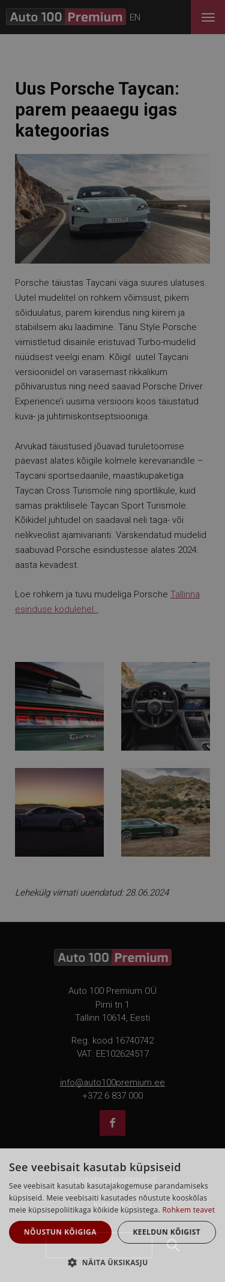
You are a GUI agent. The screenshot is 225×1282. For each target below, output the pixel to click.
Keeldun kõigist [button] (166, 1232)
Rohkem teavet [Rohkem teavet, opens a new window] (188, 1210)
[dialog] (112, 1215)
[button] (112, 1262)
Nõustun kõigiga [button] (60, 1232)
